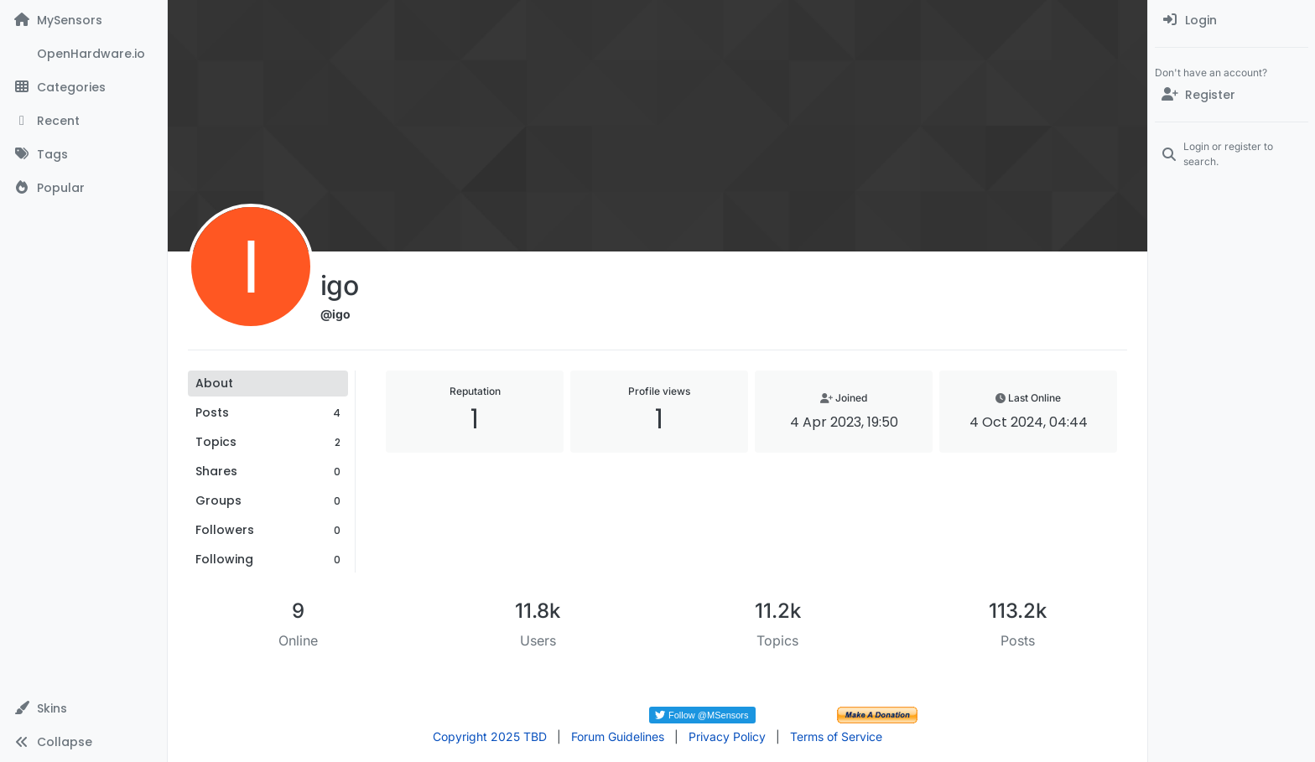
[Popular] (83, 187)
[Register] (1231, 94)
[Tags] (83, 154)
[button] (83, 708)
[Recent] (83, 120)
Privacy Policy (727, 736)
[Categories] (83, 87)
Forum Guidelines (617, 736)
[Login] (1231, 20)
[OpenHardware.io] (83, 53)
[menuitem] (1231, 20)
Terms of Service (836, 736)
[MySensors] (83, 20)
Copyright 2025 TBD (490, 736)
